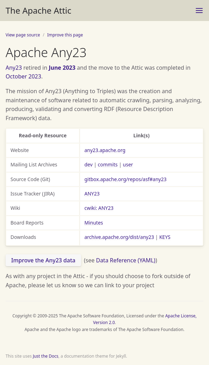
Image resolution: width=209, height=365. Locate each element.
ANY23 (92, 193)
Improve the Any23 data (43, 260)
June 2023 (62, 67)
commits (108, 164)
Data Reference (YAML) (126, 260)
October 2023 (23, 76)
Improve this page (65, 35)
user (128, 164)
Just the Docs (45, 356)
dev (88, 164)
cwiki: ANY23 (98, 208)
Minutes (93, 222)
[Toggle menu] (199, 10)
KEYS (165, 237)
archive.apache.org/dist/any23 (119, 237)
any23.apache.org (104, 150)
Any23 (14, 67)
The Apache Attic (38, 10)
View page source (23, 35)
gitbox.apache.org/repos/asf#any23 (125, 179)
